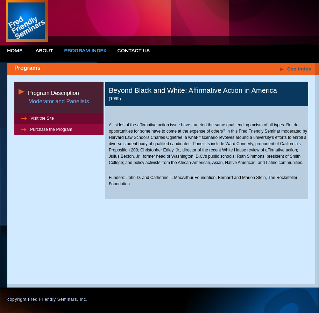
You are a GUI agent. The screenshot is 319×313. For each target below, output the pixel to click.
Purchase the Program (45, 129)
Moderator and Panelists (58, 101)
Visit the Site (37, 118)
